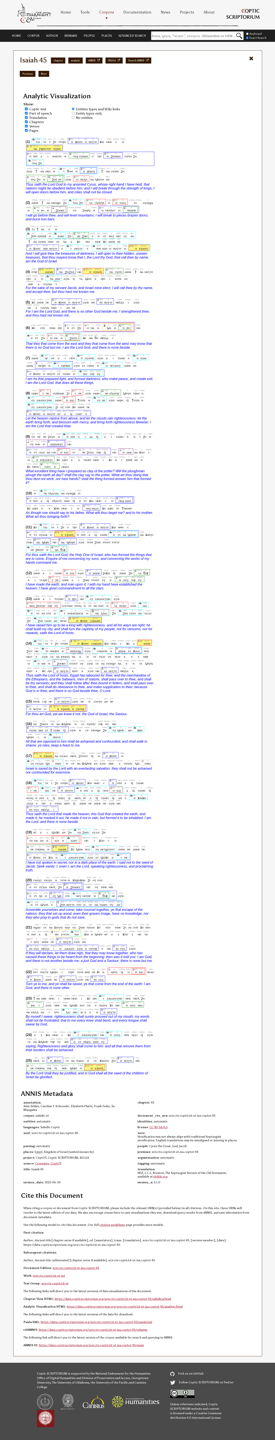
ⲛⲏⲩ (146, 651)
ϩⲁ (135, 156)
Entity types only (89, 113)
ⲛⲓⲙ (40, 730)
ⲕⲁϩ (72, 400)
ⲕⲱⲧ (101, 605)
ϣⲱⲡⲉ (132, 534)
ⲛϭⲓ (60, 328)
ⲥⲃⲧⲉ (72, 358)
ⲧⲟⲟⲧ (47, 466)
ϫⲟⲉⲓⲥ (79, 142)
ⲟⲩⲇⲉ (148, 613)
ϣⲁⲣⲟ (30, 737)
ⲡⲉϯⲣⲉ (42, 365)
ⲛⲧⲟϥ (78, 605)
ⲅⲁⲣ (44, 701)
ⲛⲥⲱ (117, 656)
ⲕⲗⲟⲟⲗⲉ (114, 393)
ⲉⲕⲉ (87, 241)
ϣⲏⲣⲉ (45, 542)
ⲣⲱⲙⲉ (96, 573)
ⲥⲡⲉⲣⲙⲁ (40, 849)
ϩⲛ (69, 236)
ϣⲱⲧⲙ (99, 179)
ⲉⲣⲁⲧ (29, 656)
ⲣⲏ (128, 328)
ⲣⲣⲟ (74, 599)
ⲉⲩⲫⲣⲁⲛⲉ (58, 393)
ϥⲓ (40, 896)
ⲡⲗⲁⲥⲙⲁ (53, 493)
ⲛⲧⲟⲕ (118, 278)
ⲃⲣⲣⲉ (140, 730)
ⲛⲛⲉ (111, 763)
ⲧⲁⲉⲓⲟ (48, 620)
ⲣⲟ (59, 179)
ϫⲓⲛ (86, 934)
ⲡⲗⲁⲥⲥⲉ (57, 501)
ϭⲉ (96, 338)
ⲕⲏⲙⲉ (147, 643)
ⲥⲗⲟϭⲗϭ (99, 202)
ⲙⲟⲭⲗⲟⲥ (110, 210)
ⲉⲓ (69, 880)
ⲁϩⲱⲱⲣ (41, 236)
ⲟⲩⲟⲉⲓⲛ (89, 358)
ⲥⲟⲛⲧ (79, 414)
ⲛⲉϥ (31, 605)
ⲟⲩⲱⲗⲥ (91, 724)
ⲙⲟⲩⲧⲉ (78, 248)
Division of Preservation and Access (106, 1378)
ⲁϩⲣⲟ (65, 460)
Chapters (36, 122)
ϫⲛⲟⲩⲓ (149, 534)
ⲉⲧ (73, 328)
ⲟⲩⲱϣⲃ (70, 493)
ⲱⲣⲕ (43, 998)
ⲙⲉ (126, 857)
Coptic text (37, 109)
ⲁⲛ (108, 179)
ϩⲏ (40, 163)
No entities (84, 118)
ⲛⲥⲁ (87, 849)
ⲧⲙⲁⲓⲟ (80, 1060)
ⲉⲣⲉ (49, 671)
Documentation (137, 12)
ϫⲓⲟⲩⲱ (58, 927)
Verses (34, 126)
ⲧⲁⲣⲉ (71, 972)
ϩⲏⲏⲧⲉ (44, 724)
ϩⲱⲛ (97, 542)
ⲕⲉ (101, 302)
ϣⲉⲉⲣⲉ (71, 542)
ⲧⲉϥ (75, 156)
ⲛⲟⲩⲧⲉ (93, 142)
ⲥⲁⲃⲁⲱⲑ (95, 620)
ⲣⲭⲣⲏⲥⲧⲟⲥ (45, 148)
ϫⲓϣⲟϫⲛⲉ (78, 880)
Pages (33, 131)
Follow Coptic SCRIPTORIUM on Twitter (202, 1382)
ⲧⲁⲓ (37, 142)
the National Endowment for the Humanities (120, 1373)
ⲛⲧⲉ (56, 1012)
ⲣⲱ (33, 1005)
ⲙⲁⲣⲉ (35, 393)
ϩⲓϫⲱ (106, 573)
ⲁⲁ (91, 436)
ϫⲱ (101, 142)
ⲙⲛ (79, 272)
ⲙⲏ (69, 444)
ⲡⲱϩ (47, 171)
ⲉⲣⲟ (118, 236)
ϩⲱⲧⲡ (73, 338)
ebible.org (160, 1176)
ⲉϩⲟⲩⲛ (48, 880)
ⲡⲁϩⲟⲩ (103, 1005)
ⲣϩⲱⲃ (129, 460)
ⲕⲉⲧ (36, 972)
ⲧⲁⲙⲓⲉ (121, 358)
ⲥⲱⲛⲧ (90, 365)
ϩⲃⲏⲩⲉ (39, 549)
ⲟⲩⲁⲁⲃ (43, 534)
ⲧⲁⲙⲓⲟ (66, 374)
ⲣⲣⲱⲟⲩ (91, 171)
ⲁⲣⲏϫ (114, 972)
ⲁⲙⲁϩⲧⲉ (57, 156)
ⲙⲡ (86, 840)
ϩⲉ (54, 142)
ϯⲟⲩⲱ (81, 400)
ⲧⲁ (90, 202)
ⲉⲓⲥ (35, 724)
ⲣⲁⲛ (104, 248)
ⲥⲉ (105, 236)
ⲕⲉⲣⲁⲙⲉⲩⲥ (56, 444)
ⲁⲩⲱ (29, 171)
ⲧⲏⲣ (92, 374)
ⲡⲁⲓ (144, 605)
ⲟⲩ (125, 236)
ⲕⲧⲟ (48, 613)
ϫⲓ (98, 972)
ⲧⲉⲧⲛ (90, 542)
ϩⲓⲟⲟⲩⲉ (40, 605)
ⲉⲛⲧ (35, 156)
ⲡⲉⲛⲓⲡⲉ (131, 210)
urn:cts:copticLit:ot (55, 1283)
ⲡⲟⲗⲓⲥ (84, 179)
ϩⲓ (68, 393)
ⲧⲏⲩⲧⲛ (44, 972)
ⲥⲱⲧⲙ (128, 156)
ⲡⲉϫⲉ (63, 620)
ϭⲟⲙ (70, 171)
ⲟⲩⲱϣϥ (148, 202)
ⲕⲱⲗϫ (35, 1012)
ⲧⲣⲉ (99, 156)
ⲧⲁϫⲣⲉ (43, 580)
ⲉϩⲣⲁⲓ (136, 393)
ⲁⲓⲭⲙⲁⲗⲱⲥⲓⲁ (75, 613)
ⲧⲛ (146, 934)
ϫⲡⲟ (56, 508)
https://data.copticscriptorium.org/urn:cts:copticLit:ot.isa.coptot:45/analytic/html (125, 1306)
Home (66, 12)
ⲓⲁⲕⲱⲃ (49, 272)
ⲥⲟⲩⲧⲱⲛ (67, 605)
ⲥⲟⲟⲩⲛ (45, 307)
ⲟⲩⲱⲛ (115, 171)
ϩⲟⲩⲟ (51, 436)
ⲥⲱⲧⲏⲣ (80, 709)
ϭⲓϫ (63, 549)
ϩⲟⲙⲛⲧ (59, 210)
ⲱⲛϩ (87, 972)
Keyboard (254, 34)
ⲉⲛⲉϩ (58, 763)
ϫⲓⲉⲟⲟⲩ (104, 1060)
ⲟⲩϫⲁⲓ (64, 756)
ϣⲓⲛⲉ (79, 849)
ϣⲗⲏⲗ (149, 663)
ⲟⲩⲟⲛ (32, 730)
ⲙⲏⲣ (145, 656)
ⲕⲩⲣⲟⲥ (57, 148)
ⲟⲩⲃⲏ (56, 730)
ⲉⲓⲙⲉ (98, 241)
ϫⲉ (78, 241)
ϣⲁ (109, 328)
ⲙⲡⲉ (30, 284)
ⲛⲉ (79, 236)
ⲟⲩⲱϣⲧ (111, 663)
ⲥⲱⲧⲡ (118, 272)
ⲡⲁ (35, 148)
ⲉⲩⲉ (42, 328)
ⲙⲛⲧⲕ (35, 466)
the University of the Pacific (109, 1382)
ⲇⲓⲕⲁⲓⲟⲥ (69, 948)
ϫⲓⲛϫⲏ (142, 798)
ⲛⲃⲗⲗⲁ (120, 302)
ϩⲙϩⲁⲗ (69, 272)
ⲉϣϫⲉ (37, 927)
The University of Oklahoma (70, 1382)
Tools (85, 12)
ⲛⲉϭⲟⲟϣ (75, 651)
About (209, 12)
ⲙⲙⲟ (109, 142)
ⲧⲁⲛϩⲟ (103, 904)
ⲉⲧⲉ (67, 896)
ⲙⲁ (92, 328)
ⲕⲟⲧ (82, 1005)
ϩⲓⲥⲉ (29, 651)
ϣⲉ (59, 896)
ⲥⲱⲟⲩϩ (37, 880)
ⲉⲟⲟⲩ (117, 1035)
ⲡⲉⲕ (45, 248)
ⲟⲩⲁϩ (102, 656)
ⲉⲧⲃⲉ (34, 272)
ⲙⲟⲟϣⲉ (56, 202)
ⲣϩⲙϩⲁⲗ (65, 656)
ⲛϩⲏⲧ (29, 671)
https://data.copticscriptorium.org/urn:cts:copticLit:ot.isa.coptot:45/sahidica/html (113, 1299)
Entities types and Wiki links (98, 109)
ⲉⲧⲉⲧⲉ (115, 542)
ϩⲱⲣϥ (86, 210)
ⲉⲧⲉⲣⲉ (62, 142)
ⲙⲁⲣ (67, 927)
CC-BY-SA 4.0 (159, 1127)
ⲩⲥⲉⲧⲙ (65, 934)
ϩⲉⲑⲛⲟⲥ (116, 156)
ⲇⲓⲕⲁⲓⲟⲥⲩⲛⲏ (44, 400)
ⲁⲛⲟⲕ (35, 202)
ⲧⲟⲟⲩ (122, 202)
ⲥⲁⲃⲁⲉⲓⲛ (102, 651)
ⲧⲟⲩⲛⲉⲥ (59, 599)
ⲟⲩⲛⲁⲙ (83, 156)
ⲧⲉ (45, 142)
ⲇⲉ (126, 278)
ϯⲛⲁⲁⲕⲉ (127, 508)
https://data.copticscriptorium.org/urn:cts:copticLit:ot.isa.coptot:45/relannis (93, 1330)
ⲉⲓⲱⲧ (128, 501)
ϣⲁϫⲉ (56, 832)
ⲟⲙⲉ (37, 444)
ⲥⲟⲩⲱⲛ (47, 284)
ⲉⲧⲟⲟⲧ (107, 542)
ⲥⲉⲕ (54, 452)
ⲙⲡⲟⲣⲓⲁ (54, 651)
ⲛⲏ (139, 934)
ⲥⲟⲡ (67, 407)
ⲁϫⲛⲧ (132, 948)
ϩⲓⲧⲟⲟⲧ (83, 756)
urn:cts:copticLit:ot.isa (49, 1276)
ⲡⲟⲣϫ (61, 798)
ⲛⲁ (42, 171)
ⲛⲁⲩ (111, 236)
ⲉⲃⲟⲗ (73, 756)
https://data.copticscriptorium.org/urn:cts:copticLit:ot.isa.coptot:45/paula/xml (96, 1322)
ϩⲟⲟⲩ (90, 452)
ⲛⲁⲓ (84, 374)
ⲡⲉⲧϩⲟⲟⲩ (115, 365)
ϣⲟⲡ (88, 278)
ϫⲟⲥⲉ (136, 651)
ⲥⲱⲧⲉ (132, 613)
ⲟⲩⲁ (36, 809)
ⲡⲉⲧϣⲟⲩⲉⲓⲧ (107, 849)
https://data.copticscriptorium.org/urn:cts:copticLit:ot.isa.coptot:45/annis (91, 1345)
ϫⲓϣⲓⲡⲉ (66, 724)
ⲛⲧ (52, 358)
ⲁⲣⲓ (130, 730)
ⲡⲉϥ (121, 501)
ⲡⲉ (119, 241)
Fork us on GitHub (187, 1373)
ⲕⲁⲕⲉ (61, 236)
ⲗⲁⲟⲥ (104, 613)
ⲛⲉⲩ (78, 896)
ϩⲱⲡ (85, 832)
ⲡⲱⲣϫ (87, 1041)
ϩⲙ (113, 1060)
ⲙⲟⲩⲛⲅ (86, 896)
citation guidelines (112, 1225)
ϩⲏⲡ (84, 236)
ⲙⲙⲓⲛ (67, 998)
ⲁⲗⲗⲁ (29, 803)
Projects (187, 12)
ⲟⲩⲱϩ (58, 803)
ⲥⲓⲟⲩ (126, 580)
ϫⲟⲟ (142, 452)
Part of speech (40, 113)
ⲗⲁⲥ (68, 1012)
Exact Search (256, 38)
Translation (38, 118)
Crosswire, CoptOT (48, 1163)
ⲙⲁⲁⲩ (95, 508)
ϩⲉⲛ (54, 179)
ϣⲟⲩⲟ (127, 393)
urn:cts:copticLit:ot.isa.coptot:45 (76, 1268)
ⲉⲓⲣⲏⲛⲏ (65, 365)
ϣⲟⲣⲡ (98, 934)
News (165, 12)
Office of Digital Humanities (56, 1378)
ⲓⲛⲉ (43, 663)
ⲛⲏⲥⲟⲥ (57, 737)
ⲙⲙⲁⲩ (65, 466)
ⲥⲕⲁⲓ (42, 452)
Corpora (106, 12)
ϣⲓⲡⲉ (120, 730)
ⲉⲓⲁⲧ (133, 1005)
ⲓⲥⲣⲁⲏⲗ (143, 248)
